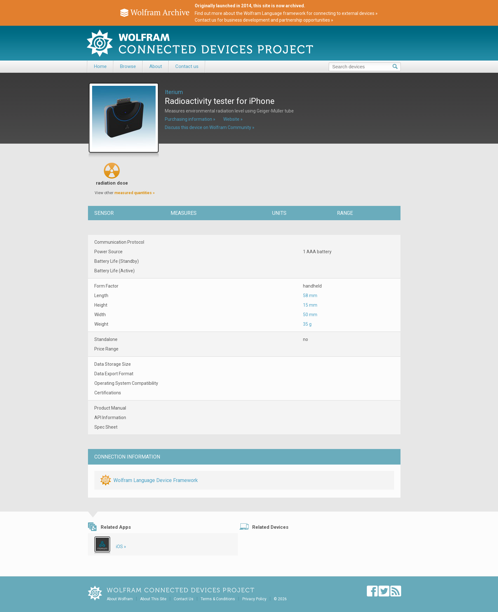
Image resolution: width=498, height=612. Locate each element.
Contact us (187, 66)
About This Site (153, 599)
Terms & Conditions (218, 599)
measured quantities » (134, 193)
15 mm (310, 305)
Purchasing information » (190, 119)
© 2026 (280, 599)
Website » (233, 119)
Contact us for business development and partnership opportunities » (264, 20)
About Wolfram (120, 599)
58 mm (310, 295)
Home (100, 66)
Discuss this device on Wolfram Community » (209, 127)
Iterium (174, 92)
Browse (128, 66)
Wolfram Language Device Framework (155, 480)
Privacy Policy (254, 599)
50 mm (310, 314)
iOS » (121, 546)
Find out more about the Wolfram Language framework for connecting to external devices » (286, 13)
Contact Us (183, 599)
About (155, 66)
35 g (307, 324)
